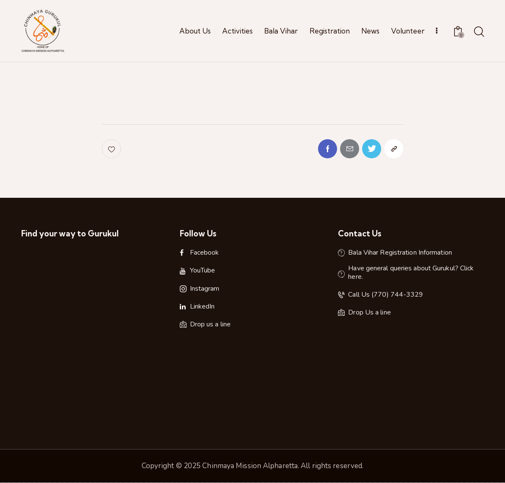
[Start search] (478, 32)
